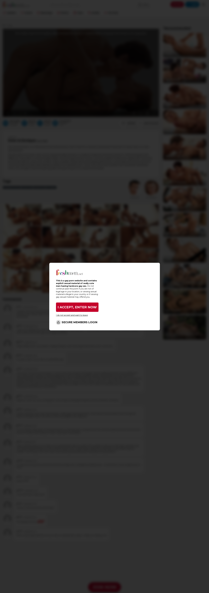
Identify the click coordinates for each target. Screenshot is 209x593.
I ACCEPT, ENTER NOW (77, 307)
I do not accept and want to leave (72, 315)
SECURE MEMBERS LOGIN (79, 322)
